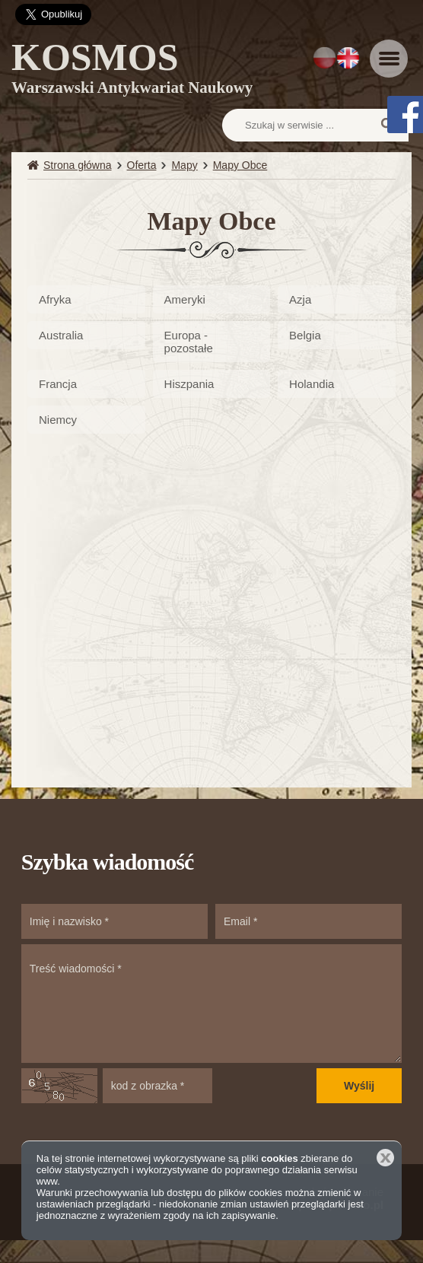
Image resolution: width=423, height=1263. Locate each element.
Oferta (142, 165)
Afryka (55, 299)
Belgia (305, 335)
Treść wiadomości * (211, 1003)
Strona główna (77, 165)
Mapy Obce (240, 165)
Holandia (311, 383)
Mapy (184, 165)
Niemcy (58, 419)
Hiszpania (189, 383)
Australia (61, 335)
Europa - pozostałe (188, 342)
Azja (300, 299)
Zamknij (385, 1157)
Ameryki (184, 299)
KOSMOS (132, 71)
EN (348, 57)
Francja (58, 383)
